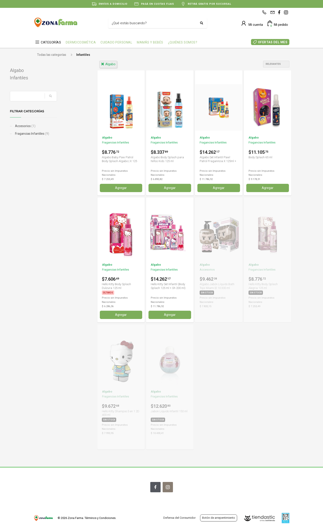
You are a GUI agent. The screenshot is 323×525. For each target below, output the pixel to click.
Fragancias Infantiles (55, 133)
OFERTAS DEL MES (273, 42)
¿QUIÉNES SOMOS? (182, 42)
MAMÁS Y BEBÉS (150, 42)
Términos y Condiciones (100, 518)
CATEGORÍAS (51, 42)
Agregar (121, 188)
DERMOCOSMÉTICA (81, 42)
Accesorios (48, 126)
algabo (108, 64)
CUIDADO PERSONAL (116, 42)
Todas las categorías (51, 54)
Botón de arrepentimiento (218, 517)
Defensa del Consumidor (179, 517)
